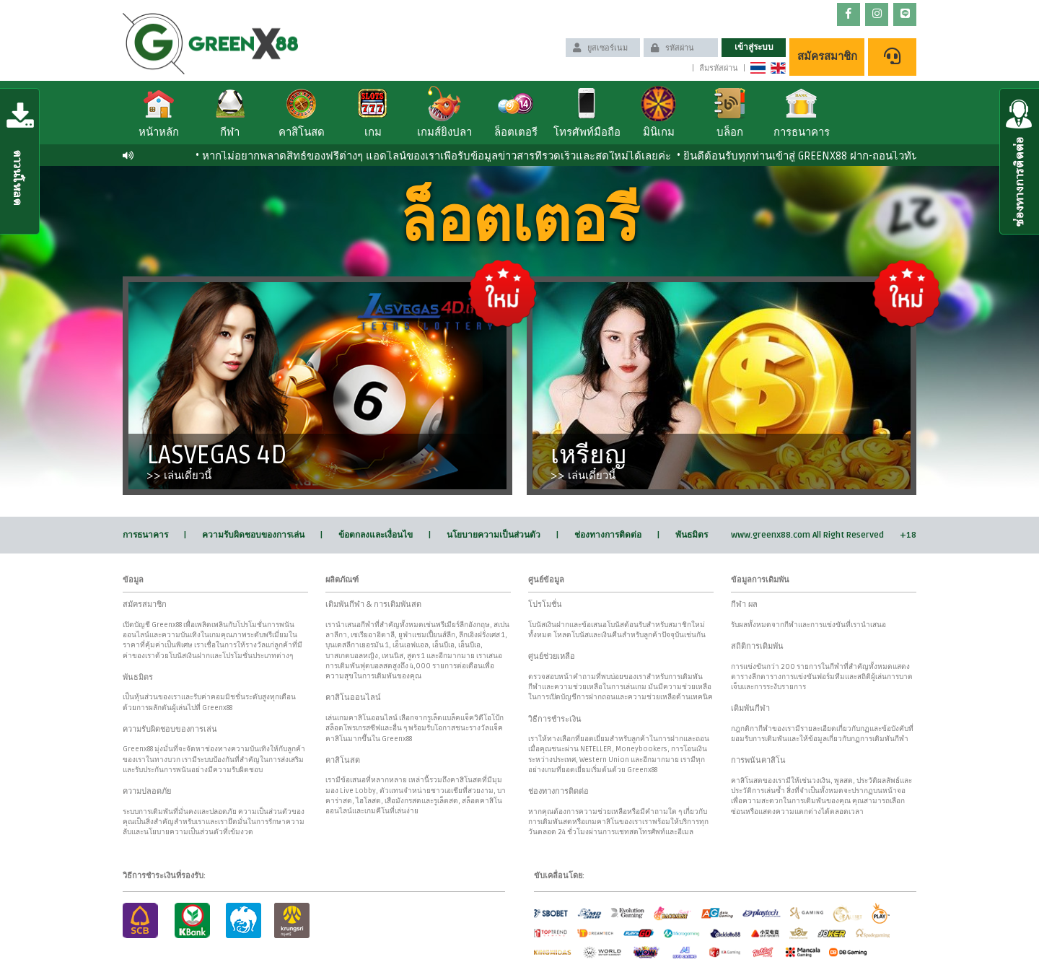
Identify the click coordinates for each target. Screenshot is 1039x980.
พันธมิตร (691, 535)
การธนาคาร (145, 535)
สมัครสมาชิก (827, 56)
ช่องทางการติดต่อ (607, 535)
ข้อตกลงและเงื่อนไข (375, 535)
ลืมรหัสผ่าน (718, 68)
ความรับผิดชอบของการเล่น (253, 535)
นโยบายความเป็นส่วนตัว (493, 535)
